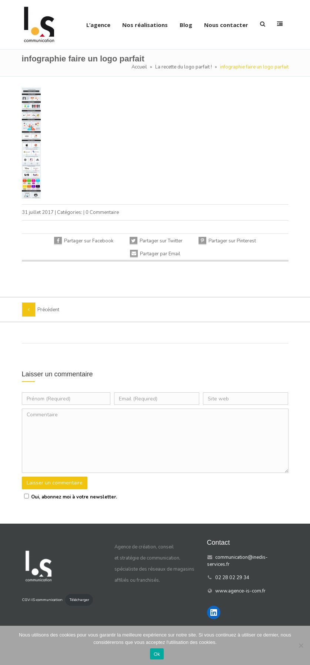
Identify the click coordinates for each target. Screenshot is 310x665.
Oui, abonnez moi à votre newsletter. (69, 497)
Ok (157, 654)
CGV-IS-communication (42, 599)
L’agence (98, 24)
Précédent (48, 309)
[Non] (300, 645)
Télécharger (79, 599)
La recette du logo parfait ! (183, 67)
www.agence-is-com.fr (240, 591)
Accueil (139, 67)
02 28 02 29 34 (232, 577)
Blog (186, 24)
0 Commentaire (102, 212)
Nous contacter (226, 24)
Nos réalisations (145, 24)
